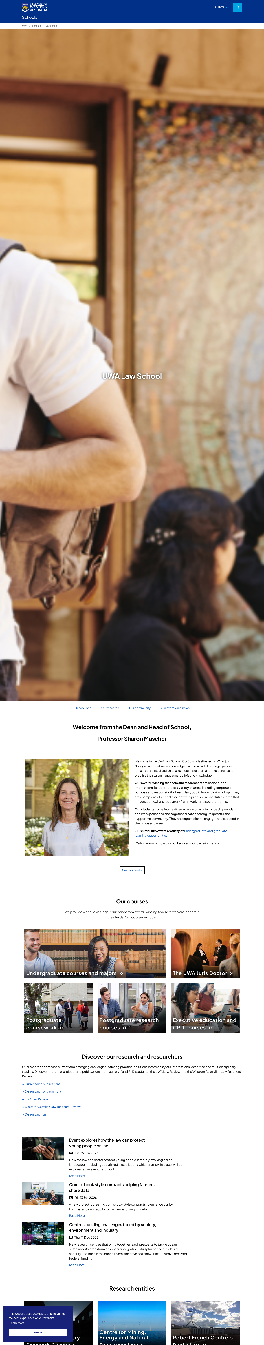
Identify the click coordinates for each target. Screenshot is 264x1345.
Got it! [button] (38, 1332)
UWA (24, 25)
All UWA (219, 7)
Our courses (82, 708)
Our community (140, 708)
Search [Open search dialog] (237, 7)
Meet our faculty (132, 870)
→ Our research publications (41, 1084)
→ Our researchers (34, 1114)
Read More (77, 1176)
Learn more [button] (16, 1323)
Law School (51, 25)
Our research (110, 708)
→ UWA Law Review (35, 1099)
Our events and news (175, 708)
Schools (36, 25)
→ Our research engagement (41, 1091)
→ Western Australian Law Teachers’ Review (51, 1107)
